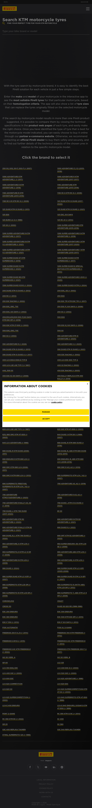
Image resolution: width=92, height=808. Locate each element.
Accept (46, 419)
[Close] (87, 384)
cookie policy (56, 402)
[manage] (46, 412)
